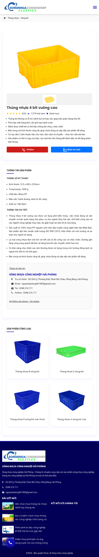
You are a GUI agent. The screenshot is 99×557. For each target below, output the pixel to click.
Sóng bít (24, 18)
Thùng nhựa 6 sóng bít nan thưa (27, 419)
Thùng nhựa (13, 18)
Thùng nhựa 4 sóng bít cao (71, 419)
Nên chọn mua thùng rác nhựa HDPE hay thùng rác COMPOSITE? (31, 507)
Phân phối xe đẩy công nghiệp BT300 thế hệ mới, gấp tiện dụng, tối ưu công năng (30, 531)
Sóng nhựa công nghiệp (62, 553)
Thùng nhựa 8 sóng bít (27, 371)
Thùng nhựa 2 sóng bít (72, 371)
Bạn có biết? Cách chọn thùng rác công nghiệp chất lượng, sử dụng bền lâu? (31, 519)
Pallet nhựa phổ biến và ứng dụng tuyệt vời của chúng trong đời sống (31, 543)
